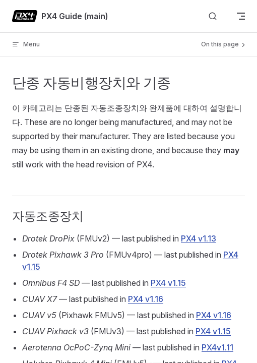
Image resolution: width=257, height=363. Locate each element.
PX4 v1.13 (198, 238)
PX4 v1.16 (145, 299)
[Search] (213, 16)
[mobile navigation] (241, 16)
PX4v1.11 (217, 347)
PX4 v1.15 (168, 283)
